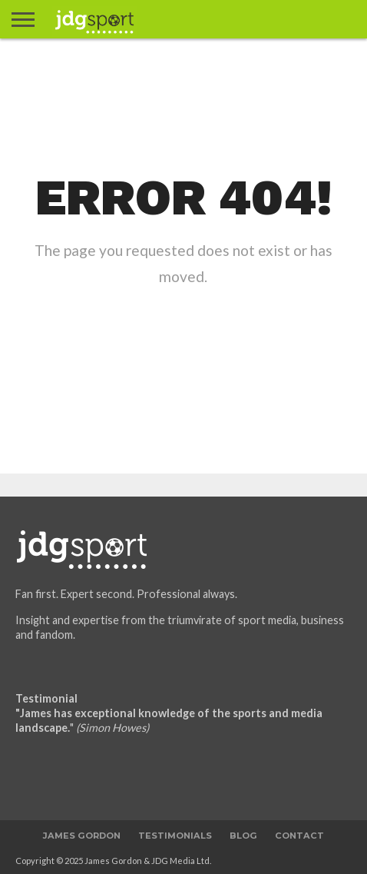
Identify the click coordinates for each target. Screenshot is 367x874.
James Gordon (82, 835)
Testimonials (175, 835)
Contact (299, 835)
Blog (243, 835)
